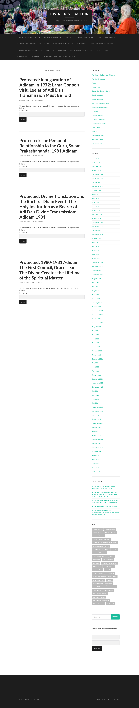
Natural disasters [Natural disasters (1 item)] (108, 559)
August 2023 (96, 279)
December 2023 (97, 262)
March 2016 (96, 471)
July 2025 (95, 194)
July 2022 (95, 331)
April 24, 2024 (24, 156)
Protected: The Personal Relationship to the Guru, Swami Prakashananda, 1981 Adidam (50, 145)
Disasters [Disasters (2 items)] (96, 542)
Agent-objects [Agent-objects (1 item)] (97, 532)
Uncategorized (97, 143)
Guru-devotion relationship (101, 103)
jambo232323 (37, 100)
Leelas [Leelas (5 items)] (95, 553)
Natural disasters (97, 115)
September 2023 (97, 275)
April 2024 (95, 254)
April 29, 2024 (24, 100)
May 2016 (95, 463)
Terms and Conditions (52, 56)
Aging (94, 83)
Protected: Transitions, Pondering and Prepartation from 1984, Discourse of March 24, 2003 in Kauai (104, 494)
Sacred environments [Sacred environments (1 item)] (99, 576)
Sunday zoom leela (98, 135)
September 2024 (97, 234)
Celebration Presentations (101, 91)
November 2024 (97, 226)
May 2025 (95, 202)
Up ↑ (118, 699)
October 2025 (96, 182)
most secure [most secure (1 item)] (96, 559)
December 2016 (97, 439)
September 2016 (97, 447)
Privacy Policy (71, 56)
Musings (82, 44)
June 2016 (95, 459)
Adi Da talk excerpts (98, 79)
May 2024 (95, 250)
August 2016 (96, 451)
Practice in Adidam (105, 37)
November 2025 (97, 178)
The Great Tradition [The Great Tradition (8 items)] (99, 597)
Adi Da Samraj (32, 37)
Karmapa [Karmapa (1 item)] (114, 549)
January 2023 (96, 307)
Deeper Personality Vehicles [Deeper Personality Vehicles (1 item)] (101, 539)
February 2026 (97, 166)
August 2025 (96, 190)
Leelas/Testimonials (51, 37)
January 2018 (96, 419)
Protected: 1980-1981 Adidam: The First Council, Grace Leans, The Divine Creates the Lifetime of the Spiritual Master (50, 270)
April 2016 (95, 467)
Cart (107, 50)
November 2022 (97, 315)
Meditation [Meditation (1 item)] (102, 553)
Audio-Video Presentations (63, 44)
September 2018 (97, 411)
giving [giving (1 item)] (107, 546)
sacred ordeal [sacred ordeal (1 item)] (112, 576)
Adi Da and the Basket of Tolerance (103, 75)
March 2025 (96, 210)
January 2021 (96, 375)
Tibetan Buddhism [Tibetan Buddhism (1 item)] (98, 604)
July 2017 (95, 431)
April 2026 (95, 158)
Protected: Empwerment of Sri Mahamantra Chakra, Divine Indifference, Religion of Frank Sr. (105, 512)
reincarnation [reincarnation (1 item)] (109, 573)
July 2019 (95, 403)
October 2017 (96, 427)
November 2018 (97, 407)
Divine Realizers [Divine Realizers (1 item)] (98, 546)
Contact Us (50, 50)
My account (35, 56)
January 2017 (96, 435)
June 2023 (95, 287)
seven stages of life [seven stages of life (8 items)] (98, 580)
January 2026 (96, 170)
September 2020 (97, 387)
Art (47, 44)
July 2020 (95, 391)
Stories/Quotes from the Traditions (79, 37)
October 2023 (96, 271)
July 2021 (95, 363)
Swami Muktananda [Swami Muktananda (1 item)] (99, 587)
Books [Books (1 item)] (95, 536)
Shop (99, 50)
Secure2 (94, 131)
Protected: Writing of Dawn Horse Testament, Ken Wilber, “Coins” (103, 487)
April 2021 (95, 371)
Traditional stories (98, 139)
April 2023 (95, 295)
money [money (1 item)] (112, 556)
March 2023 (96, 299)
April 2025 (95, 206)
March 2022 (96, 347)
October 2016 (96, 443)
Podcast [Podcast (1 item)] (104, 563)
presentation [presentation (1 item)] (113, 563)
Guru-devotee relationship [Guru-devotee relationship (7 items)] (101, 549)
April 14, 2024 (24, 222)
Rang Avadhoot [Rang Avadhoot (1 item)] (97, 570)
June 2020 (95, 395)
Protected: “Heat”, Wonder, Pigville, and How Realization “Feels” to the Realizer (105, 501)
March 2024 (96, 259)
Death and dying (97, 95)
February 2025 (97, 214)
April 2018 (95, 415)
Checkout (62, 50)
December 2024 (97, 222)
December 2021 (97, 359)
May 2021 (95, 367)
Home (21, 37)
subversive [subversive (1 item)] (108, 583)
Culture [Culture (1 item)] (101, 536)
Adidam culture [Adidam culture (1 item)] (97, 529)
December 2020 (97, 379)
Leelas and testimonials (99, 107)
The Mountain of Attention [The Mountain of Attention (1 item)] (101, 600)
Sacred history (97, 127)
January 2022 (96, 355)
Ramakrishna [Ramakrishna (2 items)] (97, 566)
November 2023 (97, 266)
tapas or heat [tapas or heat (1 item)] (97, 590)
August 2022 (96, 327)
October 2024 (96, 230)
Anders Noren (109, 699)
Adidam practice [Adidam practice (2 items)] (110, 529)
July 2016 (95, 455)
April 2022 (95, 343)
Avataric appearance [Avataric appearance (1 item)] (110, 532)
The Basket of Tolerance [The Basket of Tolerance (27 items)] (100, 593)
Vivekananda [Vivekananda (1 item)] (110, 604)
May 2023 (95, 291)
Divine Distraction (69, 14)
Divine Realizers (97, 99)
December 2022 (97, 311)
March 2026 (96, 162)
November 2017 (97, 423)
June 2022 (95, 335)
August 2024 (96, 238)
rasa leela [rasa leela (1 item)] (107, 570)
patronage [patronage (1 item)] (96, 563)
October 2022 (96, 319)
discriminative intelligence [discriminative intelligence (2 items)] (109, 542)
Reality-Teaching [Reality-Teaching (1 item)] (98, 573)
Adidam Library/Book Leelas (30, 44)
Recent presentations (99, 123)
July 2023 (95, 283)
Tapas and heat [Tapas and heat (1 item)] (111, 587)
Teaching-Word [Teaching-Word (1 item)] (108, 590)
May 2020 (95, 399)
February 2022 (97, 351)
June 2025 (95, 198)
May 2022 (95, 339)
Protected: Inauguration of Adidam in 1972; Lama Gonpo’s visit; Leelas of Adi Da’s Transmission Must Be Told (49, 87)
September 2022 (97, 323)
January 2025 (96, 218)
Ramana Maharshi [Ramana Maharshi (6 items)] (109, 566)
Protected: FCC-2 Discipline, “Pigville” (104, 506)
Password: (52, 113)
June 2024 (95, 246)
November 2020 (97, 383)
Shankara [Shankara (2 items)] (109, 580)
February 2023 (97, 303)
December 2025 (97, 174)
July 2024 (95, 242)
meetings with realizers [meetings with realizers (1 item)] (100, 556)
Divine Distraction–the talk (102, 44)
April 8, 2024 (24, 283)
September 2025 (97, 186)
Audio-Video (96, 87)
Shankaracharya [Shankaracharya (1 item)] (98, 583)
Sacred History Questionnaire (81, 50)
